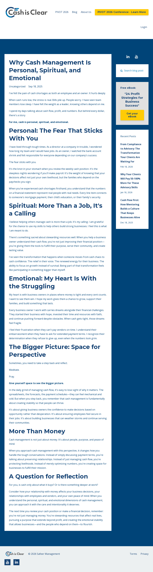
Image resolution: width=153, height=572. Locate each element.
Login (144, 27)
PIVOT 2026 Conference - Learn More (122, 12)
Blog (74, 12)
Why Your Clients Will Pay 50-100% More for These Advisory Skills (130, 181)
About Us (86, 12)
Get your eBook (132, 115)
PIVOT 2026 (61, 12)
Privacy (145, 553)
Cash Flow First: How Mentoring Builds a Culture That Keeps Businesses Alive (130, 208)
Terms (133, 553)
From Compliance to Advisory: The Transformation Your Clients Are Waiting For (130, 153)
